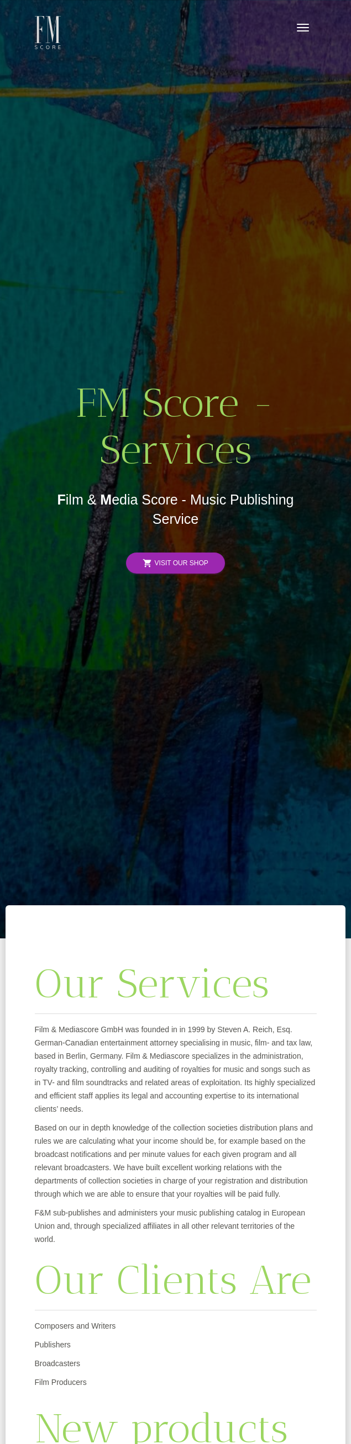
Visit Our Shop (175, 563)
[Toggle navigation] (303, 27)
